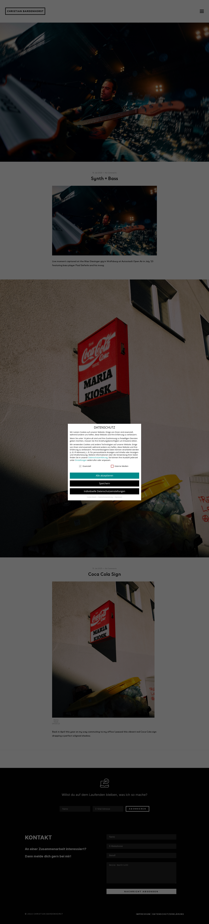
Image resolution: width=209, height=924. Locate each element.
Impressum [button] (118, 497)
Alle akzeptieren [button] (104, 475)
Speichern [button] (104, 483)
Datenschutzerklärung (98, 457)
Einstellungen (81, 460)
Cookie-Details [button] (92, 497)
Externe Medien (119, 466)
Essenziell (85, 466)
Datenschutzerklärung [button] (105, 497)
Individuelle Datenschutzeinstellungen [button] (104, 491)
